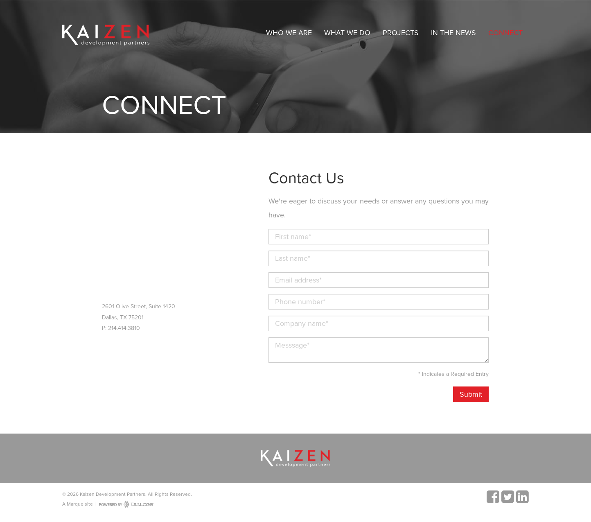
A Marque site (77, 504)
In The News (453, 32)
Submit (471, 394)
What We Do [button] (347, 32)
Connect (505, 32)
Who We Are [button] (289, 32)
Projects (401, 32)
